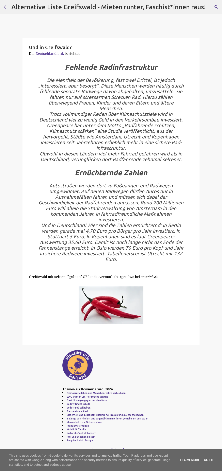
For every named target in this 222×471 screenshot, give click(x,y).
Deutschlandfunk (50, 54)
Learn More (190, 460)
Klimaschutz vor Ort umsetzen (84, 422)
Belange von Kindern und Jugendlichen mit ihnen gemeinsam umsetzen (107, 418)
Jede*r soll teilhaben (79, 407)
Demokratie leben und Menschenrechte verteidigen (96, 393)
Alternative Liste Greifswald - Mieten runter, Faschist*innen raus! (108, 7)
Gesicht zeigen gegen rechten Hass (87, 400)
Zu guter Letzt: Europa (80, 440)
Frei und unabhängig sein (81, 436)
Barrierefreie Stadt (78, 411)
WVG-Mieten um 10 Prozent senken (87, 396)
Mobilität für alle (76, 429)
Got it (209, 460)
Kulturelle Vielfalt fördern (81, 433)
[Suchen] (216, 7)
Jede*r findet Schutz (79, 404)
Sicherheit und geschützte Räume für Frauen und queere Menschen (105, 415)
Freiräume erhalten (78, 426)
